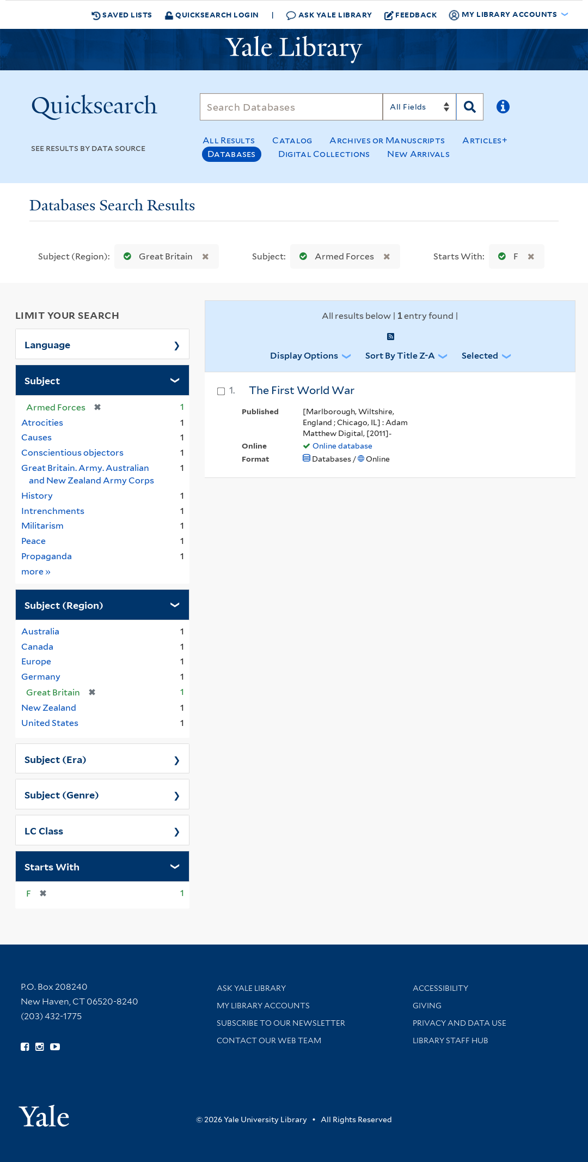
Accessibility (440, 988)
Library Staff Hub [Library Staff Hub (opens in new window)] (450, 1040)
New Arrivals (418, 154)
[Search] (291, 106)
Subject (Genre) (61, 794)
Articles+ (484, 140)
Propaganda (46, 556)
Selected (480, 355)
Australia (40, 631)
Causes (36, 437)
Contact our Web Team (269, 1040)
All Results (229, 140)
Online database (342, 445)
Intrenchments (52, 511)
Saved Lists (121, 14)
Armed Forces (334, 256)
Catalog (292, 140)
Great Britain (155, 256)
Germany (40, 676)
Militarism (42, 526)
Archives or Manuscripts (387, 140)
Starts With (51, 866)
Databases (231, 154)
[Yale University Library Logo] (294, 49)
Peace (33, 541)
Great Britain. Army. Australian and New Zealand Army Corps (87, 474)
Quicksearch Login (211, 14)
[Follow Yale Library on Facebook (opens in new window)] (25, 1047)
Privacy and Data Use (459, 1023)
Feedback (410, 14)
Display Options (304, 355)
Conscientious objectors (72, 452)
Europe (36, 661)
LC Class (43, 830)
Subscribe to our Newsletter (281, 1023)
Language (47, 343)
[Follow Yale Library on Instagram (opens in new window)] (39, 1047)
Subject (42, 379)
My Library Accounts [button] (504, 15)
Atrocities (42, 422)
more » (36, 571)
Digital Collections (324, 154)
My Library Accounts (263, 1005)
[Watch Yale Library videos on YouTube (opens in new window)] (55, 1047)
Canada (37, 646)
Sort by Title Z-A (400, 355)
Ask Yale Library (329, 15)
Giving (427, 1005)
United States (49, 723)
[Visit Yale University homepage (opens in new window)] (44, 1112)
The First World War (301, 390)
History (37, 496)
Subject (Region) (63, 604)
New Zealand (48, 708)
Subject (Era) (55, 758)
